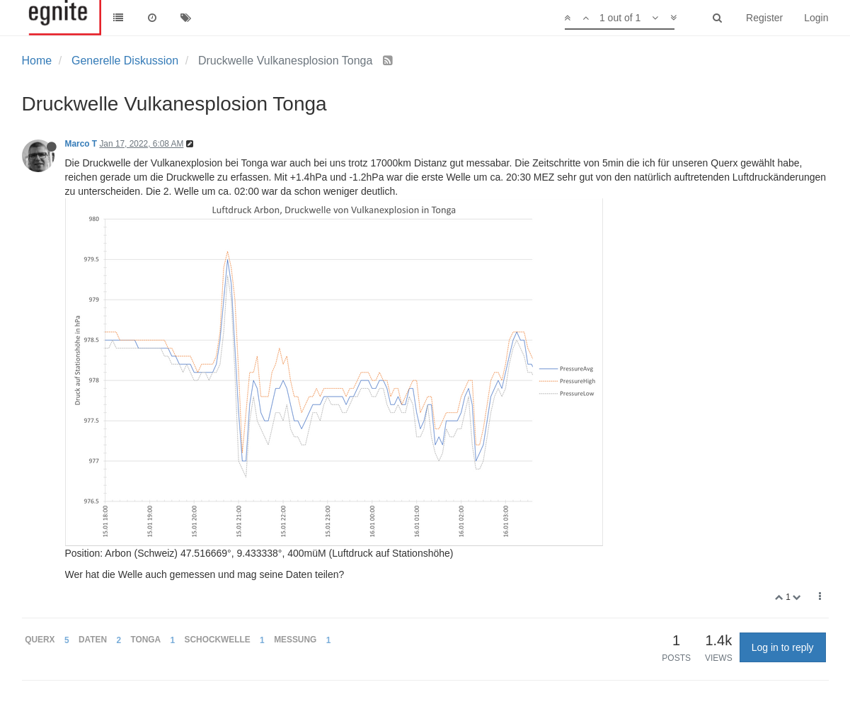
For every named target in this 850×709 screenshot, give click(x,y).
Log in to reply (783, 647)
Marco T (81, 144)
